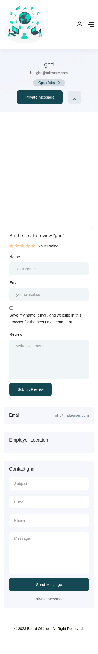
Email (14, 282)
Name (14, 256)
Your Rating (48, 246)
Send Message (49, 584)
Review (15, 334)
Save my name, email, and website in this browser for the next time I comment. (45, 318)
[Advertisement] (49, 164)
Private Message (40, 97)
